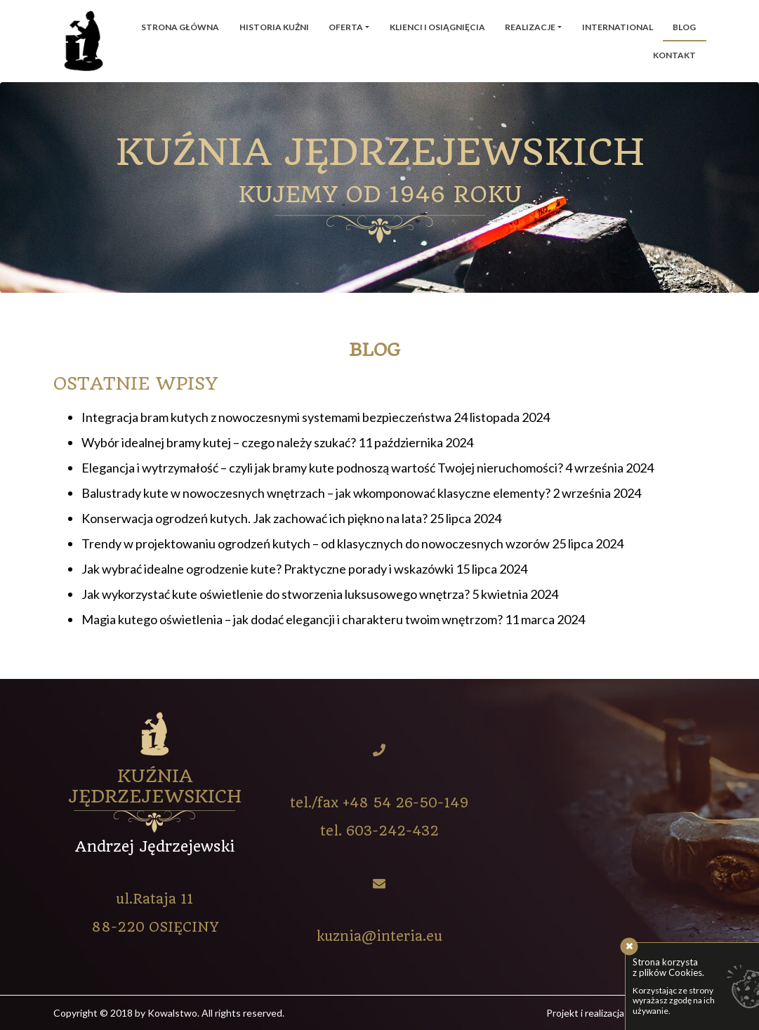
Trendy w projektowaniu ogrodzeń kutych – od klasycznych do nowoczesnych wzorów (315, 543)
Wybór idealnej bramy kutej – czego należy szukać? (218, 442)
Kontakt (674, 55)
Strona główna (180, 27)
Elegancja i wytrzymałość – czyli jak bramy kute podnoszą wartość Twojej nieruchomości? (322, 467)
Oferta (346, 27)
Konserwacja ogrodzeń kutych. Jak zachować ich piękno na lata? (254, 518)
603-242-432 (392, 831)
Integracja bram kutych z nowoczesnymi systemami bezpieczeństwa (266, 417)
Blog (684, 27)
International (617, 27)
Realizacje (530, 27)
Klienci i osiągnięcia (437, 27)
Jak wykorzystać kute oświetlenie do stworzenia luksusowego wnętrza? (275, 594)
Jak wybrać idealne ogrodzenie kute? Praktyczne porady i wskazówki (267, 568)
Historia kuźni (274, 27)
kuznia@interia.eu (379, 936)
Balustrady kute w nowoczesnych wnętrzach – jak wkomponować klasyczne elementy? (315, 493)
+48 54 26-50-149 (405, 803)
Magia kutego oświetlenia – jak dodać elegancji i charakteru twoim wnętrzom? (292, 619)
